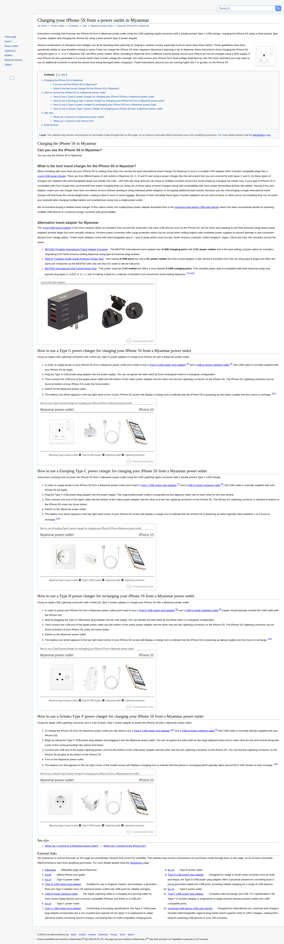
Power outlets (11, 46)
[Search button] (278, 8)
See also (48, 112)
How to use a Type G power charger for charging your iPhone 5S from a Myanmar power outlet (103, 96)
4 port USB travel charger (51, 176)
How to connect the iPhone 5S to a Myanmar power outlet (74, 92)
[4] (188, 364)
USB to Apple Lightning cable (213, 364)
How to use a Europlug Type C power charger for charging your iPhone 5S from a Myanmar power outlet (108, 100)
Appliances (10, 50)
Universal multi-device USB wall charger (190, 908)
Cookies (92, 934)
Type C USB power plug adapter (158, 485)
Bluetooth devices (13, 60)
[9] (177, 609)
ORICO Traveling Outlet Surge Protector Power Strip (74, 258)
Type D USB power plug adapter (157, 610)
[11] (172, 730)
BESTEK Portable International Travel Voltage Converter (76, 249)
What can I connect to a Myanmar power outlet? (78, 117)
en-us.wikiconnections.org (56, 934)
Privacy (113, 934)
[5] (231, 364)
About (73, 934)
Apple (48, 874)
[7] (178, 484)
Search (8, 41)
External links (51, 125)
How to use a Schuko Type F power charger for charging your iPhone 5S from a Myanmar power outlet (107, 108)
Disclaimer (103, 934)
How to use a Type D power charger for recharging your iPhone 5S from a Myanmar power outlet (104, 104)
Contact (82, 934)
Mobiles (8, 55)
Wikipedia (50, 869)
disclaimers (259, 135)
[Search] (246, 8)
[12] (188, 273)
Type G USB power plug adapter (167, 364)
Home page (10, 37)
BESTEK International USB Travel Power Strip (71, 268)
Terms (122, 934)
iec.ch (48, 879)
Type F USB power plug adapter (152, 730)
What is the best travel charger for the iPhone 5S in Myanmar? (86, 88)
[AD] (193, 273)
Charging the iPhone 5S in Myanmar (63, 80)
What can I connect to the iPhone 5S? (73, 121)
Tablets (8, 64)
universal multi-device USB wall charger (197, 207)
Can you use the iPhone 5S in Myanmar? (75, 84)
